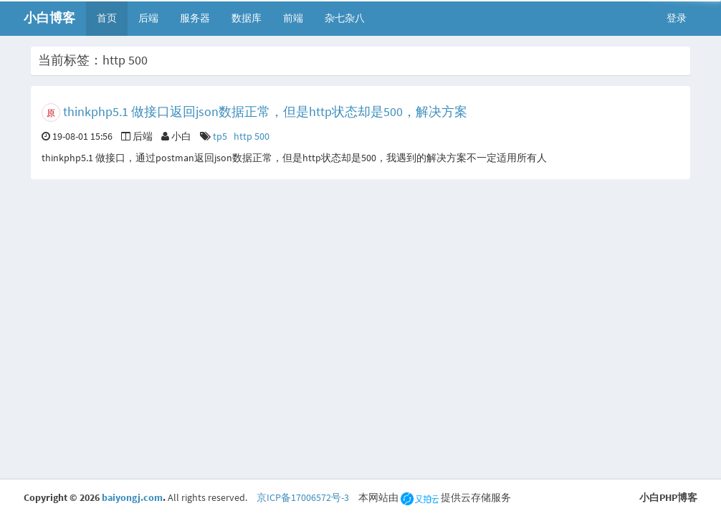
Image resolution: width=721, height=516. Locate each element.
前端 (293, 17)
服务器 (195, 17)
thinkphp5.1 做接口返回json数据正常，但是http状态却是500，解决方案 (265, 111)
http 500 (251, 136)
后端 (148, 17)
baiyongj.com (132, 497)
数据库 (246, 17)
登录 (677, 17)
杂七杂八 (345, 17)
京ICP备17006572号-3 (303, 497)
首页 (107, 17)
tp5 (220, 136)
